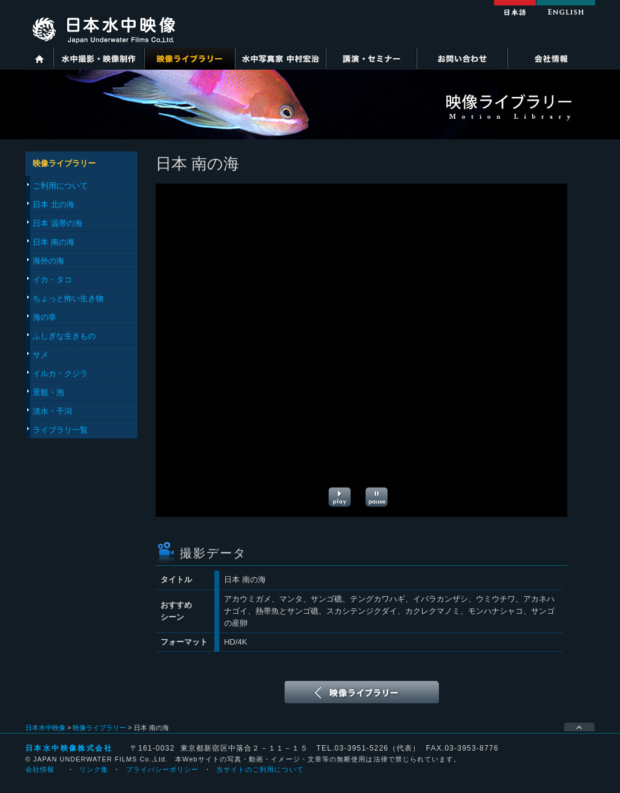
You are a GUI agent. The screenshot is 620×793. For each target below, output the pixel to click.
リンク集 (93, 769)
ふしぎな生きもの (64, 335)
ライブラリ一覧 (60, 429)
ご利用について (60, 185)
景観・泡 (48, 392)
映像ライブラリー (189, 58)
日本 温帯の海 (57, 223)
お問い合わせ (462, 58)
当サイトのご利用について (260, 769)
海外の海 (48, 260)
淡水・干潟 (52, 411)
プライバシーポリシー (162, 769)
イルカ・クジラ (60, 373)
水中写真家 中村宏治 (280, 58)
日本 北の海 (53, 204)
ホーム (39, 58)
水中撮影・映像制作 (98, 58)
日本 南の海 (53, 242)
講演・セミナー (371, 58)
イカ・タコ (52, 279)
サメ (40, 354)
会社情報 (551, 58)
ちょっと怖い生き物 (68, 298)
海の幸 (44, 317)
